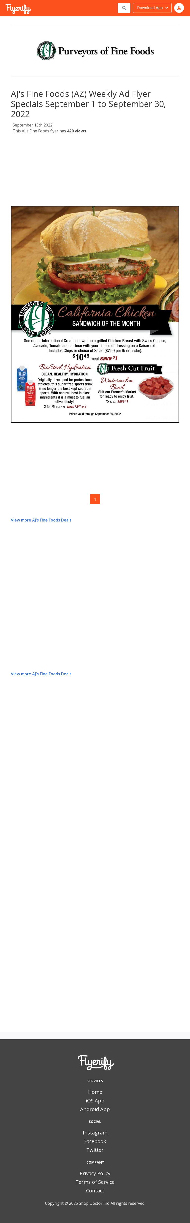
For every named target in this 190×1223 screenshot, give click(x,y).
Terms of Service (95, 1182)
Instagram (95, 1132)
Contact (95, 1190)
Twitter (95, 1150)
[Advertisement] (95, 171)
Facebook (95, 1141)
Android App (95, 1109)
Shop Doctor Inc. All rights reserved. (112, 1203)
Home (95, 1092)
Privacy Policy (95, 1173)
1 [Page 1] (95, 499)
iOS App (95, 1100)
